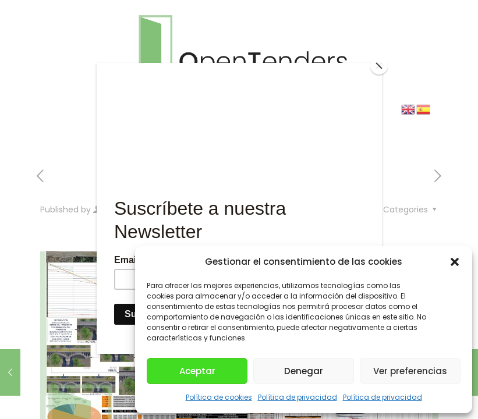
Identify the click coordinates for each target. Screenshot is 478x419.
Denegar (303, 371)
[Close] (379, 65)
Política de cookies (219, 397)
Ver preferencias (410, 371)
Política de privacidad (297, 397)
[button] (455, 262)
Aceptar (197, 371)
